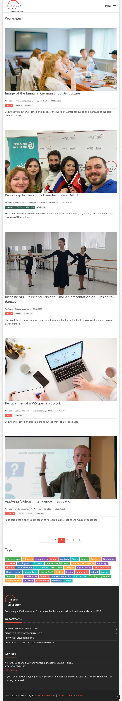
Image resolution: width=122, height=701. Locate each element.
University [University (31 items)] (28, 581)
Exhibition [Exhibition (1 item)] (38, 563)
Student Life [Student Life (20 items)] (31, 576)
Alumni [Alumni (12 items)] (53, 559)
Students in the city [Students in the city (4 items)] (61, 576)
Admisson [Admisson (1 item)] (28, 559)
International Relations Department (22, 629)
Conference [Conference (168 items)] (109, 559)
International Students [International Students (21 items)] (83, 563)
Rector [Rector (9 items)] (69, 572)
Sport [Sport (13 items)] (19, 576)
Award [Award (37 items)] (75, 559)
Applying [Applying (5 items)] (64, 559)
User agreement (46, 695)
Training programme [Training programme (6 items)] (99, 576)
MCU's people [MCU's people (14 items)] (42, 568)
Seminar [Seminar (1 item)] (10, 576)
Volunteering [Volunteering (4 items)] (42, 581)
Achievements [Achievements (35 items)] (13, 559)
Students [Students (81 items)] (44, 576)
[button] (108, 6)
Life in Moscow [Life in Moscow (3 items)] (24, 568)
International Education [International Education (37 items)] (57, 563)
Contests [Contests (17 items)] (10, 563)
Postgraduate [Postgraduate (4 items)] (30, 572)
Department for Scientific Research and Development (30, 643)
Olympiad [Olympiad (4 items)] (69, 568)
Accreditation (75, 695)
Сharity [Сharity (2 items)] (67, 581)
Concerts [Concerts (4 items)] (95, 559)
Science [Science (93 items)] (105, 572)
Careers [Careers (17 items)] (84, 559)
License (62, 695)
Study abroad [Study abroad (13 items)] (80, 576)
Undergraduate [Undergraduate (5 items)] (13, 581)
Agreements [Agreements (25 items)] (41, 559)
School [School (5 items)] (94, 572)
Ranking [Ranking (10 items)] (59, 572)
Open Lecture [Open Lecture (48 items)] (84, 568)
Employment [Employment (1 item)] (24, 563)
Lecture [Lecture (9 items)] (10, 568)
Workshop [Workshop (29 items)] (57, 581)
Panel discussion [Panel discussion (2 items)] (102, 568)
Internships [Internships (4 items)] (102, 563)
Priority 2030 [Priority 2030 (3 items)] (46, 572)
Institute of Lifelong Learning (19, 638)
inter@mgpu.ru (13, 670)
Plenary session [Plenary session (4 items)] (13, 572)
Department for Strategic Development (23, 633)
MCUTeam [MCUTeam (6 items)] (56, 568)
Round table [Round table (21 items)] (82, 572)
